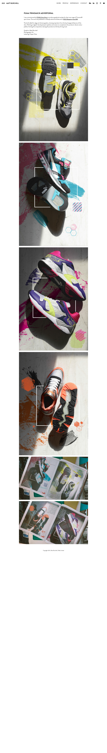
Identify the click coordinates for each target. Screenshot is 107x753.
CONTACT (83, 3)
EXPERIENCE (74, 3)
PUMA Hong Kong (42, 17)
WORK (59, 3)
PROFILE (65, 3)
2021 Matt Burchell (10, 3)
